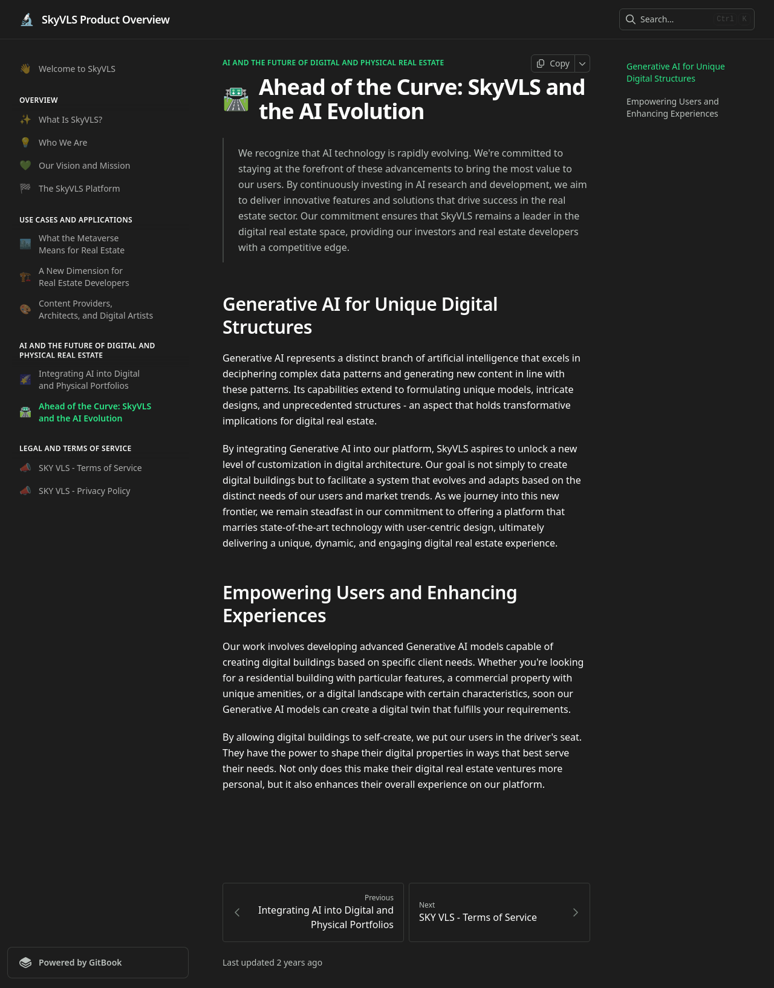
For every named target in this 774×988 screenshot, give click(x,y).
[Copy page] (553, 63)
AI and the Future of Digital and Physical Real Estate (333, 63)
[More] (582, 63)
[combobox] (674, 19)
